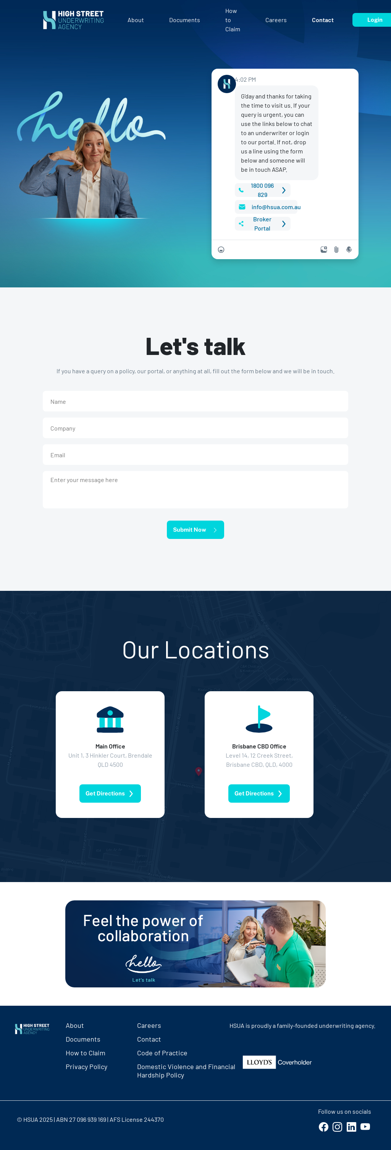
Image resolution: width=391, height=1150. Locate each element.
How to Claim (85, 1052)
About (75, 1025)
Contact (149, 1039)
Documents (83, 1039)
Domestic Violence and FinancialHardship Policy (186, 1069)
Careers (149, 1025)
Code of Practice (162, 1052)
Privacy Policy (86, 1066)
